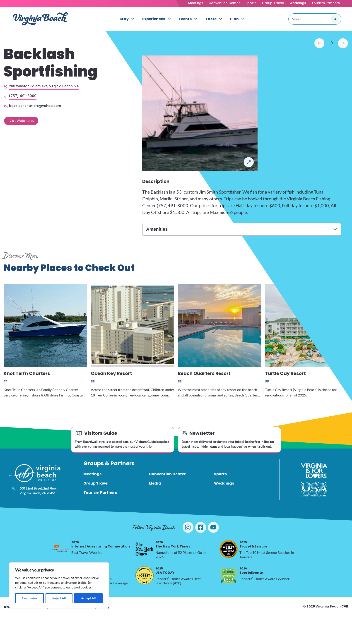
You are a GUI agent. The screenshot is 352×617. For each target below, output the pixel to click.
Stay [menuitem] (124, 19)
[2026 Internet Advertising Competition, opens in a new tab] (60, 549)
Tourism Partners (325, 3)
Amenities (157, 229)
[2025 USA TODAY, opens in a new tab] (144, 575)
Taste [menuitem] (211, 19)
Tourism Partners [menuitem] (100, 492)
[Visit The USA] (314, 489)
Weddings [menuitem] (224, 483)
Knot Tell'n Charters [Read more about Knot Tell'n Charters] (27, 374)
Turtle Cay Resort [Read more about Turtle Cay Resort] (285, 374)
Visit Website (20, 120)
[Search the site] (320, 19)
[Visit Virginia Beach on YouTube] (213, 527)
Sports (251, 3)
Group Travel (273, 3)
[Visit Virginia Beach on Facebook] (200, 527)
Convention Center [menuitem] (167, 474)
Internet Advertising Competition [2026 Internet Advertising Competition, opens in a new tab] (100, 544)
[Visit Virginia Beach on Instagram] (188, 527)
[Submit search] (335, 19)
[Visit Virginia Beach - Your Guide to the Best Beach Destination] (40, 18)
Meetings (195, 3)
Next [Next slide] (343, 43)
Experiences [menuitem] (153, 19)
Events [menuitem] (185, 19)
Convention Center (224, 3)
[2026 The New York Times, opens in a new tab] (144, 549)
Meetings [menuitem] (92, 474)
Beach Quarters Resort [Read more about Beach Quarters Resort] (204, 374)
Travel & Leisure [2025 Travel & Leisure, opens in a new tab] (253, 544)
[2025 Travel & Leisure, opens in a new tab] (228, 549)
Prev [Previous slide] (319, 43)
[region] (59, 585)
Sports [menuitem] (220, 474)
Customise (29, 598)
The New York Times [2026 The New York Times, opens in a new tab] (172, 544)
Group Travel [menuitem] (95, 483)
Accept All (88, 598)
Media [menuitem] (155, 483)
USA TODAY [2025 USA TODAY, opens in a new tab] (164, 571)
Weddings (297, 3)
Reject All (59, 598)
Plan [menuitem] (234, 19)
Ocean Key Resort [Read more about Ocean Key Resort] (111, 374)
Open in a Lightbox (249, 162)
